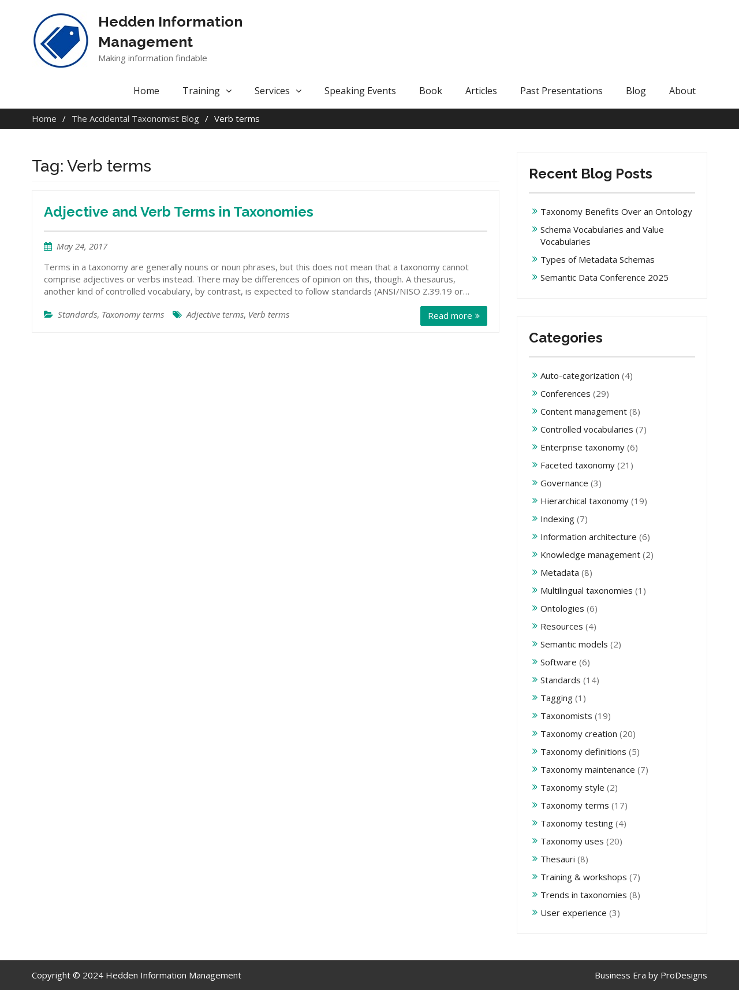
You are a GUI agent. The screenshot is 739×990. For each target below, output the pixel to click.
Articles (481, 90)
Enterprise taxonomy (582, 447)
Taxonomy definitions (583, 751)
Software (558, 662)
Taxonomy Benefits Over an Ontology (616, 211)
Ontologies (562, 608)
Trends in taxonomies (583, 894)
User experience (573, 912)
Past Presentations (561, 90)
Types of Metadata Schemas (597, 259)
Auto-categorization (579, 375)
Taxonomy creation (578, 733)
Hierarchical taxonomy (584, 501)
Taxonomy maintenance (587, 769)
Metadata (559, 572)
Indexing (557, 518)
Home (146, 90)
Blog (636, 90)
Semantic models (574, 644)
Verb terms (268, 314)
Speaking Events (360, 90)
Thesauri (557, 859)
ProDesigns (683, 975)
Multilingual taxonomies (586, 590)
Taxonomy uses (572, 841)
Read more (450, 315)
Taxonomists (566, 715)
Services (272, 90)
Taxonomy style (572, 787)
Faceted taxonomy (577, 465)
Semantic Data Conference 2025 (604, 277)
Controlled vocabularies (586, 429)
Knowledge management (590, 554)
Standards (77, 314)
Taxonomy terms (133, 314)
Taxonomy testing (576, 823)
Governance (564, 483)
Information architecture (588, 536)
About (682, 90)
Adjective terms (215, 314)
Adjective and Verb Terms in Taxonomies (178, 211)
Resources (561, 626)
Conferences (565, 393)
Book (430, 90)
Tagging (556, 698)
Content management (583, 411)
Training (201, 90)
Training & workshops (583, 877)
